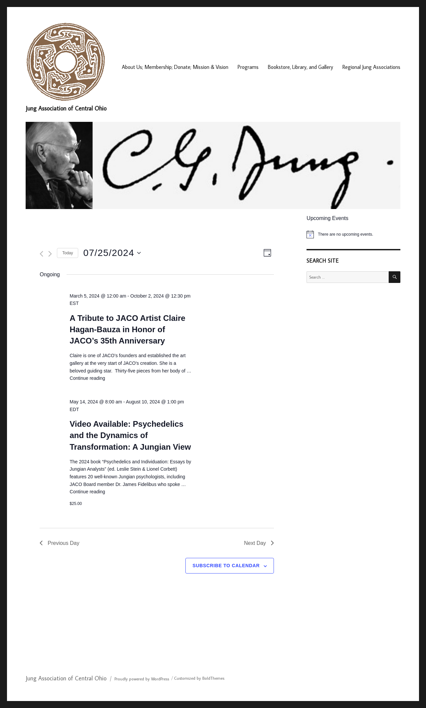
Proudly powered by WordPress (141, 678)
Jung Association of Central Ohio (66, 108)
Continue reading (87, 378)
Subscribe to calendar (226, 565)
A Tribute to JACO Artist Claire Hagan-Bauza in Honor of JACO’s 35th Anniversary (127, 329)
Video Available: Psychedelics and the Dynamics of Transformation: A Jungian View (130, 435)
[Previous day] (41, 254)
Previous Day (59, 543)
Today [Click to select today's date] (67, 253)
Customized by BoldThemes (199, 678)
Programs (248, 67)
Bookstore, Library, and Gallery (300, 67)
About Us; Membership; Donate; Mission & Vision (175, 67)
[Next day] (50, 254)
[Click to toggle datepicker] (111, 253)
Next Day (259, 543)
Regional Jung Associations (371, 67)
